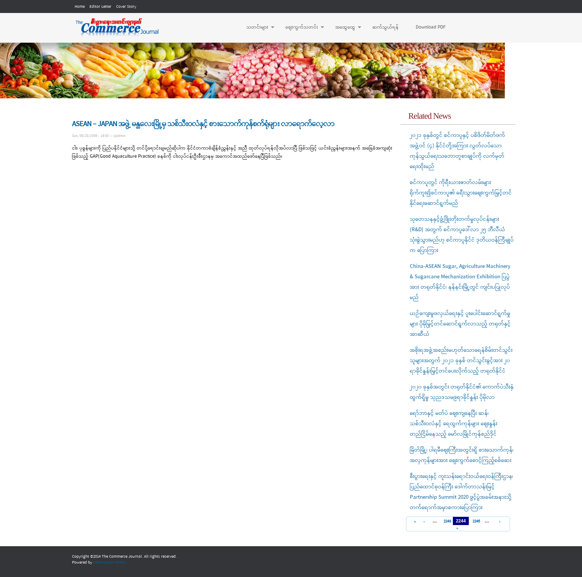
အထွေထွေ (344, 27)
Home (80, 6)
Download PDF (430, 27)
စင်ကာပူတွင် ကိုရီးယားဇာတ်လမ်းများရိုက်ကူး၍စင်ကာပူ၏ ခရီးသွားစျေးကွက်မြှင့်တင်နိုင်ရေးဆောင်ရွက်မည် (461, 193)
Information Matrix (109, 562)
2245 (475, 521)
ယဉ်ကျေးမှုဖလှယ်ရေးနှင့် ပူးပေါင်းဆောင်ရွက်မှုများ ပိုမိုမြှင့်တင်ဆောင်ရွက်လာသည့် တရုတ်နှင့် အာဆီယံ (460, 324)
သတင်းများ (256, 27)
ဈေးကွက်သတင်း (301, 27)
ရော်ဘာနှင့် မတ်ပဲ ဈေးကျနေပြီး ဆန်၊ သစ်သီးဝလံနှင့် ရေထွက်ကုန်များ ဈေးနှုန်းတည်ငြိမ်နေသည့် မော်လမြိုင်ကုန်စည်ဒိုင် (453, 424)
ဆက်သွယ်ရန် (385, 27)
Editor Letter (100, 6)
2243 (446, 521)
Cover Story (126, 6)
